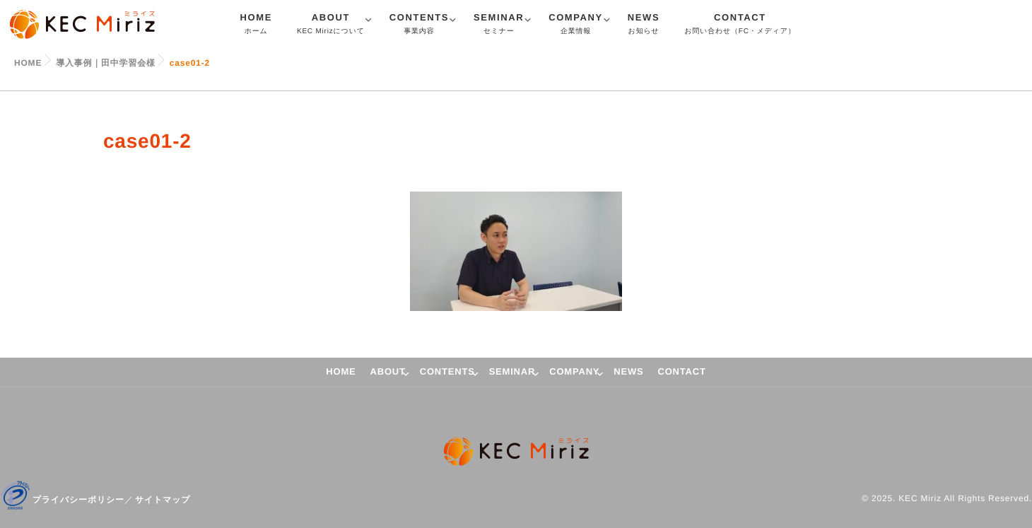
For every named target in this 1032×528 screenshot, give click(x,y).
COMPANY (576, 25)
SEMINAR (499, 25)
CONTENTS (419, 25)
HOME (256, 25)
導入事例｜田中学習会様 (106, 63)
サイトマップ (163, 500)
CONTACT (739, 25)
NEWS (643, 25)
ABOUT (331, 25)
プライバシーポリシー (78, 500)
